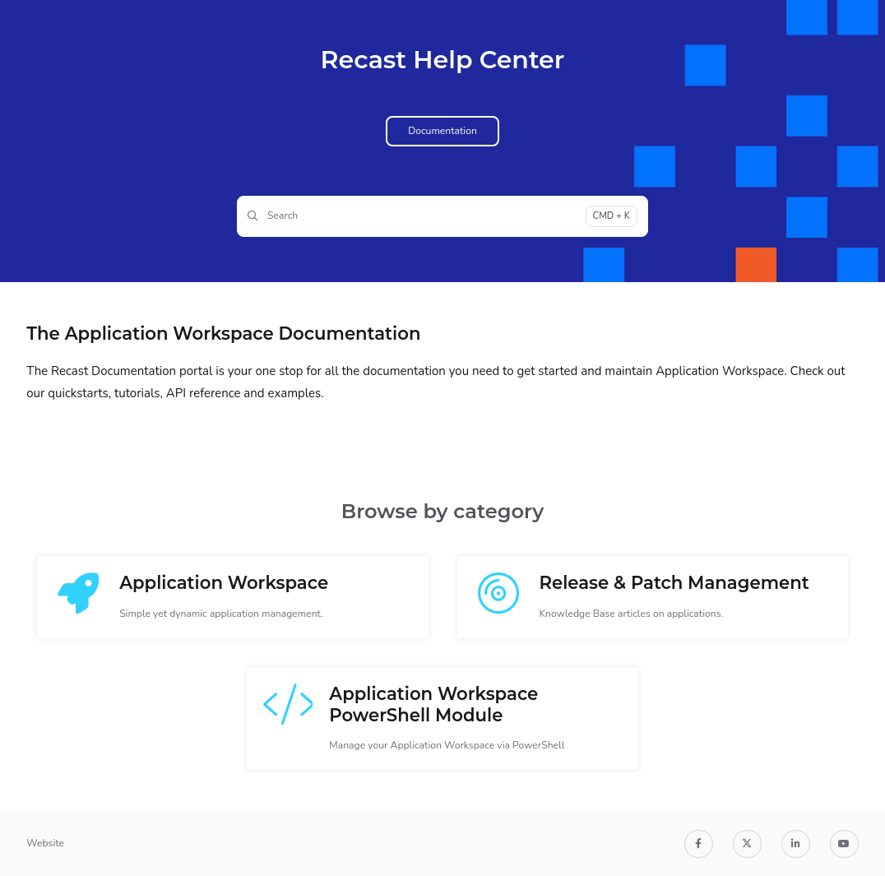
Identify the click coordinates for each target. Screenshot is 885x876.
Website (45, 843)
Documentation (442, 130)
